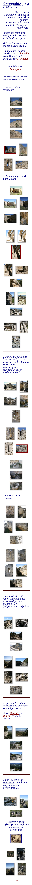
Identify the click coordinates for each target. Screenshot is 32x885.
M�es (6, 715)
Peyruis (14, 713)
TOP (16, 880)
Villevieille (23, 53)
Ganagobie (16, 69)
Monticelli (23, 58)
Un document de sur (14, 52)
